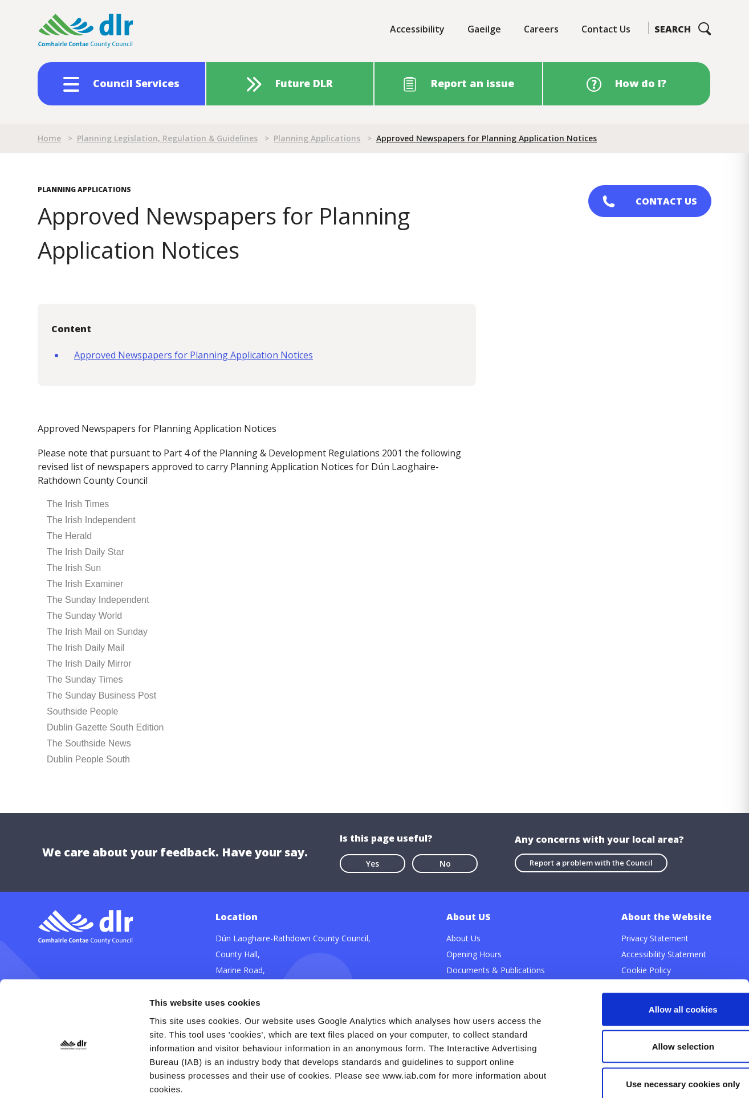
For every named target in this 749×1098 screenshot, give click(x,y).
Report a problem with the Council (591, 863)
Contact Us (605, 29)
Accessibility (417, 29)
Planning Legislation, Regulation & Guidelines (167, 138)
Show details (598, 1075)
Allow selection (653, 986)
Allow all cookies (654, 948)
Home (49, 138)
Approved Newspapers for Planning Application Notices (193, 355)
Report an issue (472, 83)
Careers (541, 29)
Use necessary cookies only (654, 1023)
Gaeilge (484, 29)
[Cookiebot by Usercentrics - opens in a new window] (74, 1075)
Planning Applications (317, 138)
